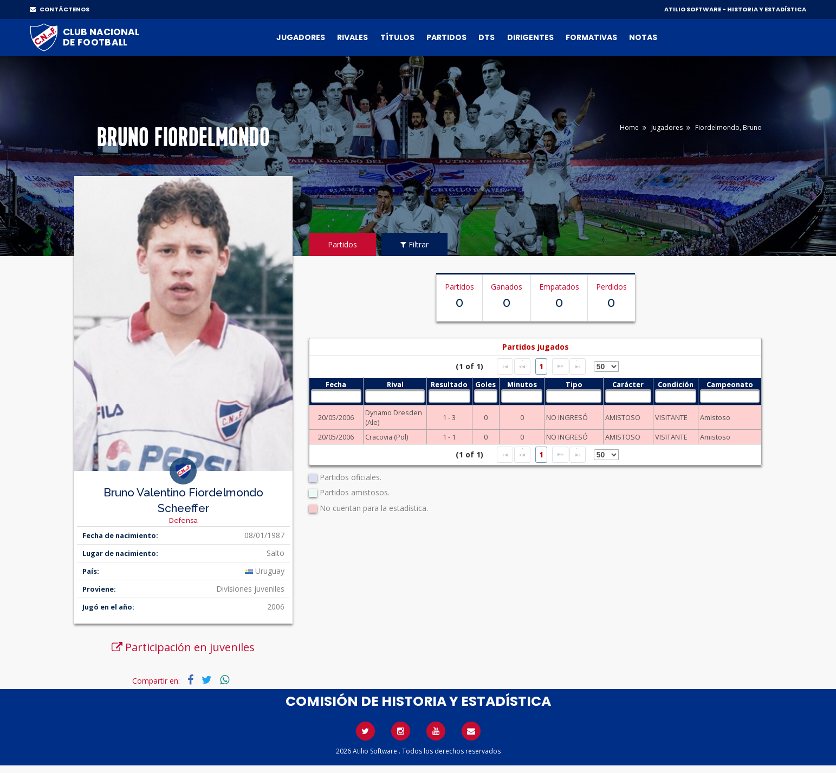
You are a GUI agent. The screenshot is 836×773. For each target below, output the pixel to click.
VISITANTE (671, 417)
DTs (486, 37)
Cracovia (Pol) (386, 437)
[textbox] (336, 396)
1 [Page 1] (541, 366)
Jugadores (300, 37)
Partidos (446, 37)
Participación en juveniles (183, 647)
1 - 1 (449, 437)
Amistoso (715, 417)
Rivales (352, 37)
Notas (643, 37)
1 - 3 (449, 417)
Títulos (397, 37)
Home (629, 127)
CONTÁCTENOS (59, 9)
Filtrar (414, 244)
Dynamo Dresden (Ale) (393, 417)
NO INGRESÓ (567, 417)
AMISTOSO (622, 417)
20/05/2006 (336, 417)
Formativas (591, 37)
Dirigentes (530, 37)
